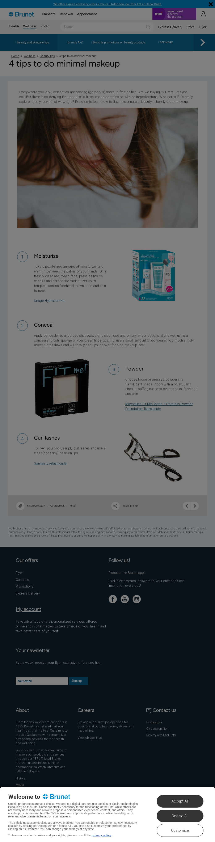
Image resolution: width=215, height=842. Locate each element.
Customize (180, 830)
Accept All (180, 801)
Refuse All (180, 816)
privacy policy (101, 835)
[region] (107, 814)
